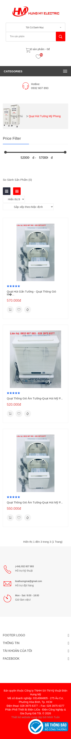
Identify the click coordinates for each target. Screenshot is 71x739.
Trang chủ (16, 116)
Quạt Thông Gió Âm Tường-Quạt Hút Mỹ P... (35, 398)
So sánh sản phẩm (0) (17, 179)
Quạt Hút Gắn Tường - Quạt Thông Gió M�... (31, 293)
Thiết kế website (21, 717)
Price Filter (12, 138)
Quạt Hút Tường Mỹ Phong (45, 116)
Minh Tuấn (53, 717)
